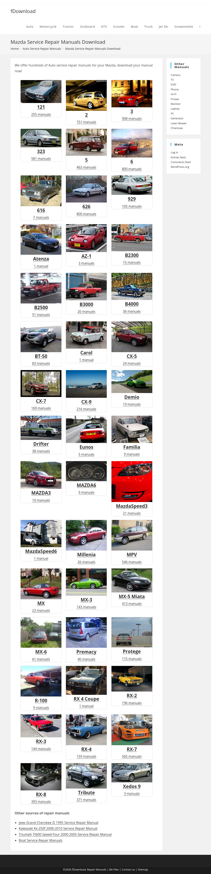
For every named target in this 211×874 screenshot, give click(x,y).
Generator (177, 118)
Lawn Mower (179, 123)
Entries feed (178, 157)
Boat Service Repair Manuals (40, 840)
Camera (175, 75)
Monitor (176, 104)
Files (116, 869)
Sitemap (143, 869)
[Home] (15, 49)
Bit (111, 869)
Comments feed (180, 162)
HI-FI (173, 94)
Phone (175, 89)
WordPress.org (180, 167)
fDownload (23, 11)
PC (172, 113)
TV (172, 80)
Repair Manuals (96, 869)
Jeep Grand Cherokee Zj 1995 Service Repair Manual (58, 822)
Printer (175, 99)
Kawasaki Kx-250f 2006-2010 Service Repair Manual (58, 828)
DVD (173, 84)
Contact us (128, 869)
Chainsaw (177, 128)
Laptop (175, 108)
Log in (174, 152)
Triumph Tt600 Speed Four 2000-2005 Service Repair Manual (65, 834)
